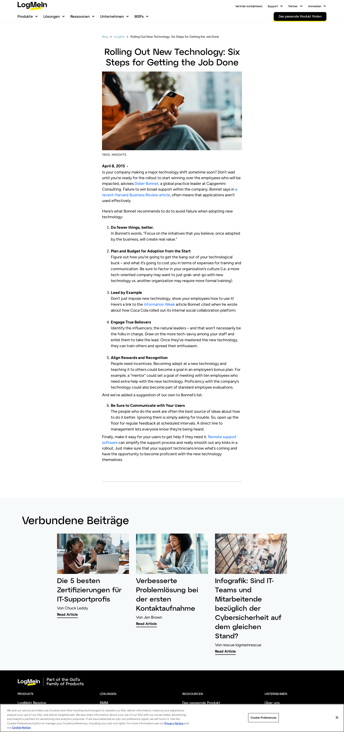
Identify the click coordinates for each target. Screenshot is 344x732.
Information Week (159, 304)
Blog (105, 37)
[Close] (337, 726)
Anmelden (314, 6)
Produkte (25, 16)
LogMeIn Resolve (32, 703)
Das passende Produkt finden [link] (300, 16)
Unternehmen (112, 16)
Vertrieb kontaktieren (248, 6)
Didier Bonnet (146, 183)
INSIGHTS (119, 155)
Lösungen (51, 16)
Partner (293, 6)
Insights (119, 37)
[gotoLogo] (32, 6)
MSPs (139, 16)
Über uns (272, 703)
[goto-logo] (172, 681)
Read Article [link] (67, 614)
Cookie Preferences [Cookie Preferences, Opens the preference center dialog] (263, 726)
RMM (104, 703)
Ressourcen (80, 16)
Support (273, 6)
